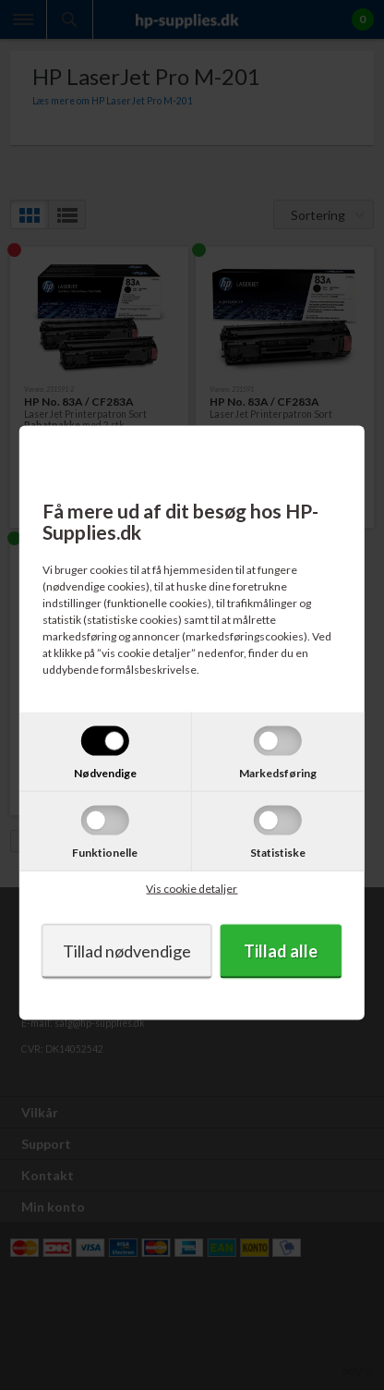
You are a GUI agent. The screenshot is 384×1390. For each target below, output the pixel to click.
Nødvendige (105, 772)
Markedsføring (278, 772)
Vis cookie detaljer (191, 888)
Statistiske (278, 852)
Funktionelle (105, 852)
